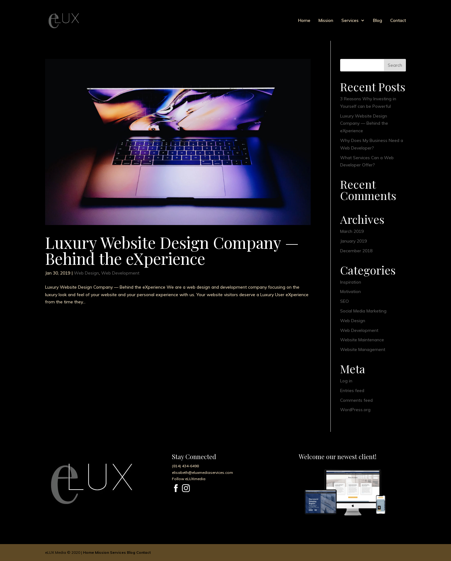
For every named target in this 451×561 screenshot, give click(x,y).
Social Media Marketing (363, 311)
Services (350, 20)
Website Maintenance (362, 340)
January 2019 (353, 241)
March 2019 (352, 231)
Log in (346, 381)
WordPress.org (355, 409)
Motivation (350, 291)
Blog (377, 20)
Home (304, 20)
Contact (398, 20)
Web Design (86, 273)
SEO (344, 301)
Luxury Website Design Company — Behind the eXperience (172, 250)
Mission (326, 20)
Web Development (120, 273)
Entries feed (352, 390)
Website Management (362, 349)
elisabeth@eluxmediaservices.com (202, 472)
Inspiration (350, 282)
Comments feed (356, 400)
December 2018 (356, 251)
